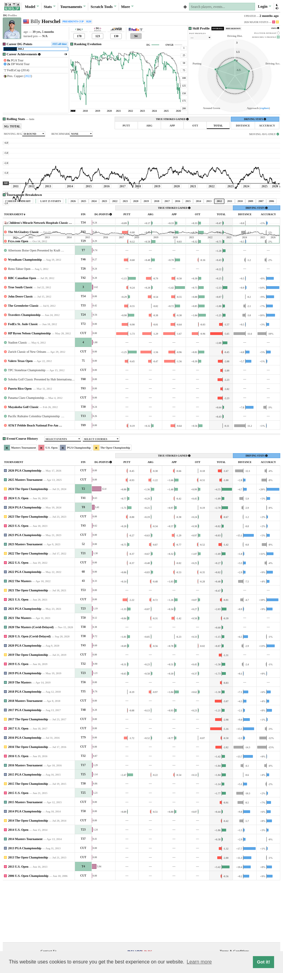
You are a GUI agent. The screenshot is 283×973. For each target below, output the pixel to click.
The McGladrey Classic (23, 289)
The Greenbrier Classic (23, 363)
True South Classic (20, 344)
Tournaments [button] (73, 6)
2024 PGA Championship (24, 564)
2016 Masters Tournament (25, 822)
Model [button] (32, 6)
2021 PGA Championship (24, 666)
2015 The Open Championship (28, 841)
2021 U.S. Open (18, 657)
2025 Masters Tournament (25, 537)
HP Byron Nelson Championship (29, 390)
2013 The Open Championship (28, 915)
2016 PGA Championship (24, 795)
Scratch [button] (103, 6)
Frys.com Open (18, 298)
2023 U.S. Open (18, 583)
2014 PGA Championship (24, 868)
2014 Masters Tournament (25, 896)
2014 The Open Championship (28, 878)
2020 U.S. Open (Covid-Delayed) (29, 693)
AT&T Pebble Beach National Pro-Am (33, 483)
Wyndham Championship (25, 317)
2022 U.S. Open (18, 620)
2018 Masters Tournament (25, 758)
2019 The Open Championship (28, 712)
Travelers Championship (24, 372)
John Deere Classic (20, 354)
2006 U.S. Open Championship (28, 933)
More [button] (127, 6)
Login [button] (264, 6)
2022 (28, 76)
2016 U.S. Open (18, 813)
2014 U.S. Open (18, 887)
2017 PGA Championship (24, 767)
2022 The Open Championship (28, 611)
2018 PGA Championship (24, 749)
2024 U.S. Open (18, 555)
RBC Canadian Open (22, 335)
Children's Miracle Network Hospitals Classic (38, 280)
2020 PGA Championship (24, 703)
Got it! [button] (263, 961)
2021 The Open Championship (28, 647)
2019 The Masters (19, 739)
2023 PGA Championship (24, 592)
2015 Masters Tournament (25, 859)
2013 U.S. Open (18, 924)
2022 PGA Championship (24, 629)
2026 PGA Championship (24, 528)
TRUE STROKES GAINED (172, 119)
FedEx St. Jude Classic (23, 381)
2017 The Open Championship (28, 776)
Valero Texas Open (20, 418)
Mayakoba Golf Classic (23, 464)
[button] (276, 6)
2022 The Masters (19, 638)
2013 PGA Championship (24, 905)
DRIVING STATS (255, 119)
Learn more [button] (199, 961)
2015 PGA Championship (24, 832)
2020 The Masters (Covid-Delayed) (30, 684)
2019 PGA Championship (24, 730)
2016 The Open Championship (28, 804)
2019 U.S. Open (18, 721)
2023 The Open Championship (28, 574)
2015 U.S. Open (18, 850)
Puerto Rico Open (20, 446)
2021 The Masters (19, 675)
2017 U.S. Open (18, 786)
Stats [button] (50, 6)
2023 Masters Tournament (25, 601)
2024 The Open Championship (28, 546)
